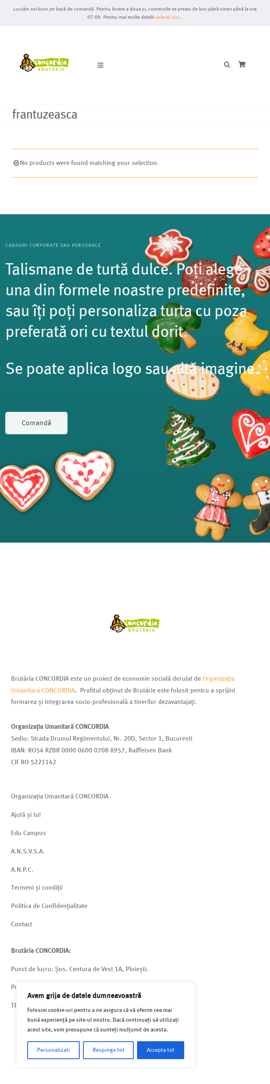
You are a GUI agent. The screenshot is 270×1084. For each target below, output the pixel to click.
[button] (227, 65)
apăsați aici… (169, 17)
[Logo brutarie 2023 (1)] (44, 35)
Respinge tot (108, 1050)
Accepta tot (160, 1050)
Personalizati (53, 1050)
